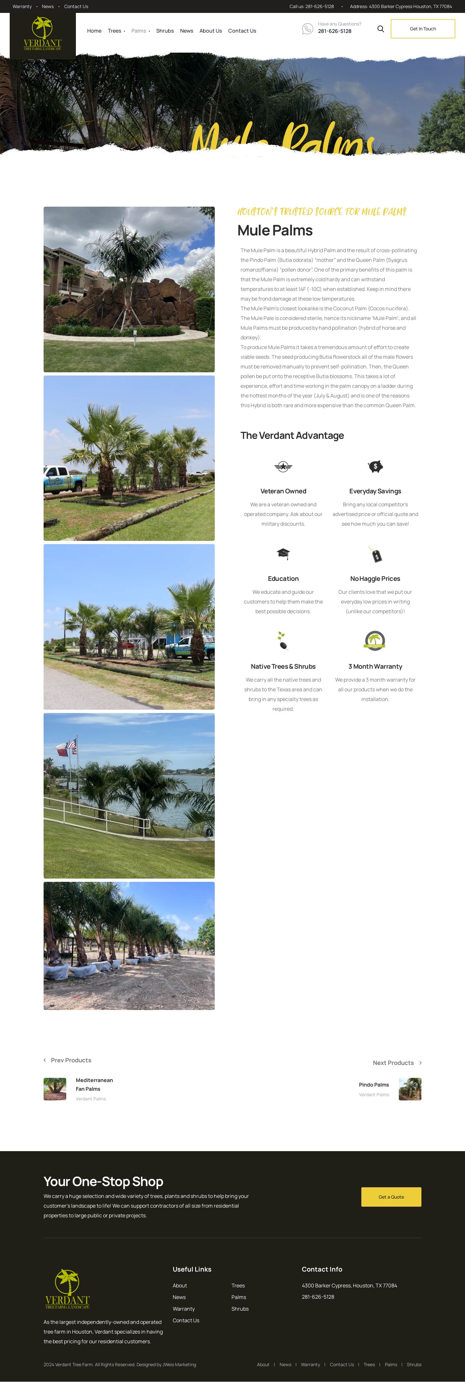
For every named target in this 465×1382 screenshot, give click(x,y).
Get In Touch (423, 29)
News (48, 6)
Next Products (390, 1062)
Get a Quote (391, 1197)
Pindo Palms (374, 1084)
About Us (211, 30)
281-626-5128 (319, 6)
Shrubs (165, 30)
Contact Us (76, 6)
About (180, 1285)
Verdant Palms (91, 1099)
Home (94, 30)
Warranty (22, 6)
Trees (114, 30)
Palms (138, 30)
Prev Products (74, 1060)
